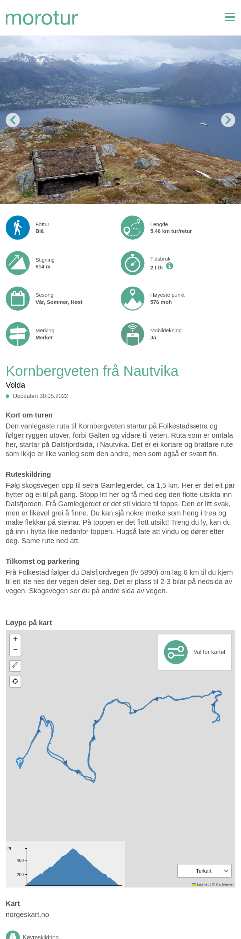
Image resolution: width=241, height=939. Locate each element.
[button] (20, 763)
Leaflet (200, 884)
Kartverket (225, 884)
